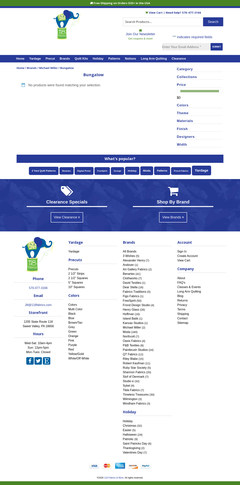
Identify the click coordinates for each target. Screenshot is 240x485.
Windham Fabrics (134, 403)
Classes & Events (189, 287)
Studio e (128, 381)
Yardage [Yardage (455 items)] (201, 170)
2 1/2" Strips (76, 273)
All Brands (129, 251)
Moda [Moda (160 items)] (147, 170)
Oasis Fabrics (132, 340)
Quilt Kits (81, 58)
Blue (71, 318)
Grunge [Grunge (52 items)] (117, 171)
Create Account (187, 255)
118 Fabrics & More (114, 477)
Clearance (179, 58)
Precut (50, 58)
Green (72, 331)
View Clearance (67, 217)
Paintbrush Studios (135, 349)
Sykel (126, 385)
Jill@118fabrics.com (38, 305)
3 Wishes (129, 255)
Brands (65, 58)
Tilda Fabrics (131, 390)
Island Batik (130, 318)
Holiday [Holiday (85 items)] (132, 170)
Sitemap (182, 322)
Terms (181, 309)
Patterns (114, 58)
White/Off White (78, 358)
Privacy (182, 305)
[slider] (178, 91)
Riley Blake (130, 358)
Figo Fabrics (131, 296)
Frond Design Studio (136, 305)
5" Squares (75, 282)
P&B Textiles (131, 345)
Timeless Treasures (136, 394)
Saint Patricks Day (135, 443)
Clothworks (130, 278)
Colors (72, 304)
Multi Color (75, 309)
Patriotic (128, 439)
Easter (127, 430)
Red (71, 349)
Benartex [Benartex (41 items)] (66, 171)
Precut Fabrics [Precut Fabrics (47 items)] (181, 171)
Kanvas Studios (133, 323)
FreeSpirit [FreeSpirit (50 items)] (102, 171)
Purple (72, 345)
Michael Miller (48, 67)
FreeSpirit (129, 300)
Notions (130, 58)
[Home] (66, 38)
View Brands (173, 217)
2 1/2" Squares (78, 278)
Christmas (129, 425)
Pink (71, 340)
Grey (71, 327)
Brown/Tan (75, 322)
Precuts (73, 269)
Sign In (182, 251)
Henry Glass (131, 309)
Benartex (129, 273)
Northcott (129, 336)
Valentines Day (133, 452)
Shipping (183, 313)
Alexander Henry (134, 260)
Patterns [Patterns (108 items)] (162, 170)
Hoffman (128, 314)
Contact (182, 318)
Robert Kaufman (134, 363)
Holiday (98, 58)
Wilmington (130, 399)
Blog (180, 296)
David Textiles (132, 282)
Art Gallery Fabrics (135, 269)
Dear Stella (130, 287)
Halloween (130, 434)
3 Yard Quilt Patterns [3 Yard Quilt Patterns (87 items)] (44, 170)
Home (20, 58)
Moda (126, 332)
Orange (73, 336)
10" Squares (76, 287)
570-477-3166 (191, 12)
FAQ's (181, 282)
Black (72, 313)
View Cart (154, 12)
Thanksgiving (131, 448)
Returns (182, 300)
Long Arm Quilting (154, 58)
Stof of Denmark (133, 376)
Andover (128, 264)
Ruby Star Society (135, 367)
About (181, 278)
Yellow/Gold (76, 354)
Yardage (35, 58)
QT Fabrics (130, 354)
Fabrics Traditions (134, 291)
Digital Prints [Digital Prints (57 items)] (84, 171)
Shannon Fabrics (134, 372)
